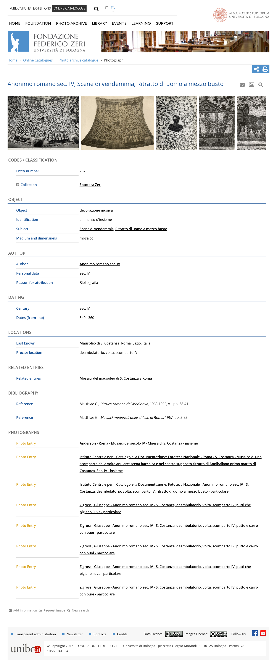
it (106, 7)
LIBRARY (99, 23)
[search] (96, 9)
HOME (14, 23)
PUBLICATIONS (20, 8)
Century (22, 308)
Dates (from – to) (30, 317)
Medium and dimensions (36, 238)
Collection (29, 184)
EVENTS (119, 23)
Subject (22, 228)
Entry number (27, 171)
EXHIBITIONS (42, 8)
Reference (24, 403)
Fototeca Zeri (90, 184)
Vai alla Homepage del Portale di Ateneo (241, 15)
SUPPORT (165, 23)
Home (13, 60)
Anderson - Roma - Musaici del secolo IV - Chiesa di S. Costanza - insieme (139, 443)
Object (21, 210)
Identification (27, 219)
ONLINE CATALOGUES (69, 8)
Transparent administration (35, 634)
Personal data (27, 273)
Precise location (29, 352)
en (113, 7)
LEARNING (141, 23)
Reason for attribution (34, 282)
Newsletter (75, 634)
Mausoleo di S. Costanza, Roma (105, 343)
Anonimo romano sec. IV (100, 264)
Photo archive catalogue (78, 60)
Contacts (99, 634)
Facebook (255, 633)
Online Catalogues (38, 60)
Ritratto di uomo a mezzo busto (141, 228)
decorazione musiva (96, 210)
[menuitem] (20, 8)
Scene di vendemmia (97, 228)
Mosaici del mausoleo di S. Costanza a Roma (116, 378)
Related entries (28, 378)
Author (22, 264)
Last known (25, 343)
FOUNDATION (38, 23)
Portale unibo (26, 643)
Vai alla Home (52, 41)
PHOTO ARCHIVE (71, 23)
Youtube (263, 633)
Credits (122, 634)
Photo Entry (26, 443)
